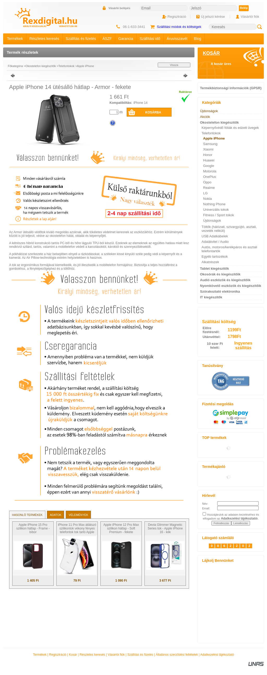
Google (208, 166)
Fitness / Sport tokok (218, 215)
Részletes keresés (92, 654)
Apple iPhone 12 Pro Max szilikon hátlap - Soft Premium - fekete (121, 528)
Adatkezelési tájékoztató (217, 654)
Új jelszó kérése (213, 17)
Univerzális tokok (216, 210)
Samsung (210, 144)
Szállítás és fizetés (140, 654)
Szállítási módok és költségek (179, 27)
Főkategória (15, 66)
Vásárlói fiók (116, 654)
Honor (207, 155)
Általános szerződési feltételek (177, 654)
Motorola (209, 171)
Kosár (73, 654)
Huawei (208, 160)
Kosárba (153, 112)
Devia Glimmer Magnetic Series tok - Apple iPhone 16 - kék (165, 528)
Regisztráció (57, 654)
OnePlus (209, 177)
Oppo (207, 182)
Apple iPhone (85, 66)
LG (205, 193)
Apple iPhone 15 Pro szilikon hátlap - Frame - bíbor (33, 528)
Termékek (40, 654)
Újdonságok (212, 220)
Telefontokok (66, 66)
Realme (209, 188)
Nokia (207, 199)
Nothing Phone (214, 204)
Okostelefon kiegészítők (41, 66)
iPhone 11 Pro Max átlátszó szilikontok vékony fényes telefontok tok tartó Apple (77, 528)
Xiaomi (208, 149)
